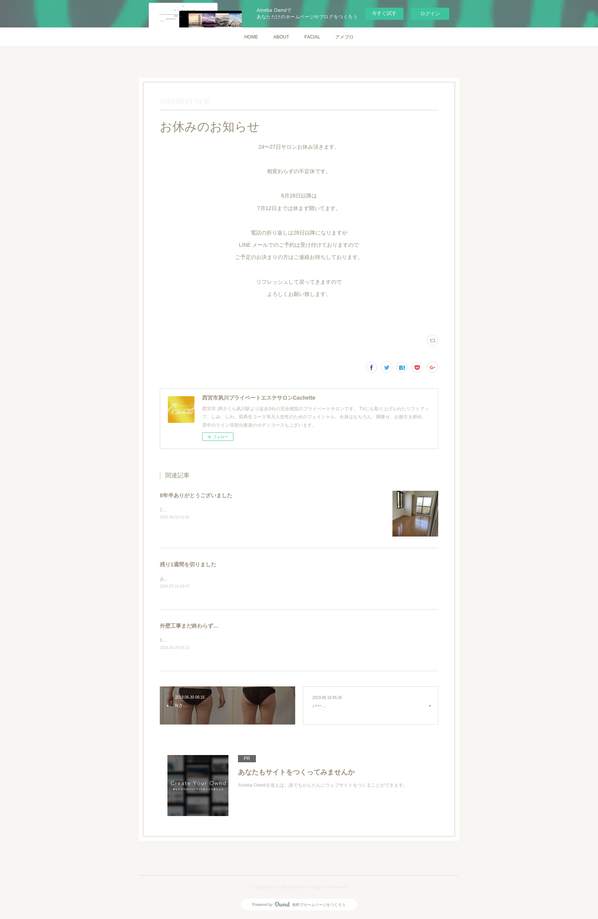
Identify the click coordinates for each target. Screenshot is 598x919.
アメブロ (344, 37)
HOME (251, 37)
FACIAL (312, 37)
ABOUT (281, 37)
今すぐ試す (384, 13)
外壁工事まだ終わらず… (189, 626)
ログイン (430, 13)
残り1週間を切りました (188, 564)
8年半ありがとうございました (196, 495)
